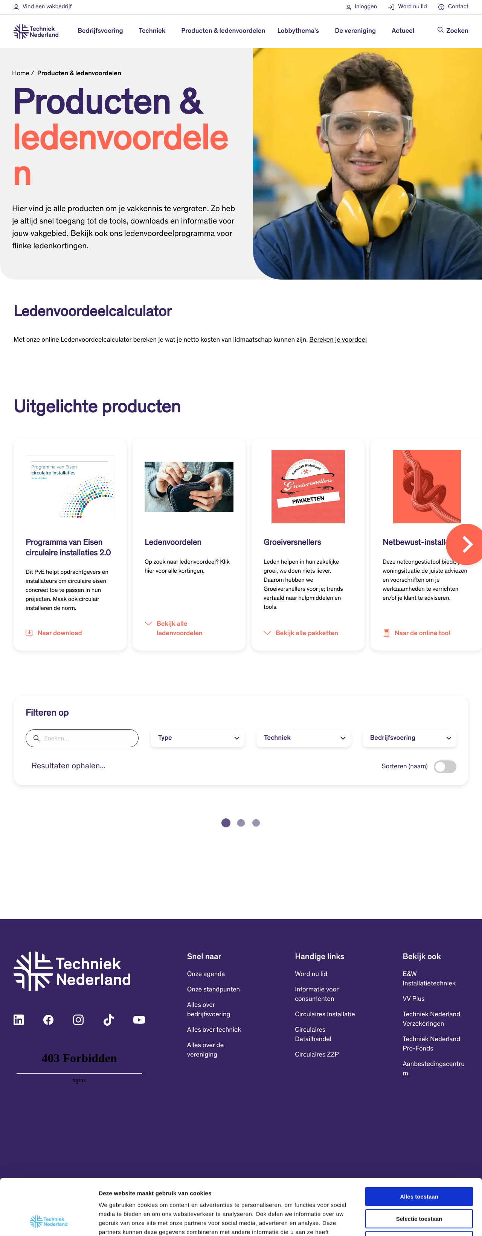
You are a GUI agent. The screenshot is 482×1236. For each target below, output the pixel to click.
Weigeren (419, 1188)
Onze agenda (206, 974)
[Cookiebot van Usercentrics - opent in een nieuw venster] (49, 1221)
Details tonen (407, 1221)
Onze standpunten (213, 990)
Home (20, 73)
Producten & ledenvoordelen (223, 31)
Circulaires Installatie (325, 1014)
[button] (43, 7)
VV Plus (414, 999)
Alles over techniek (214, 1030)
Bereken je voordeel (338, 340)
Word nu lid (311, 974)
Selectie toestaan (419, 1166)
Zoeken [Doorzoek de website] (457, 31)
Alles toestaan (419, 1144)
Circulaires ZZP (317, 1055)
